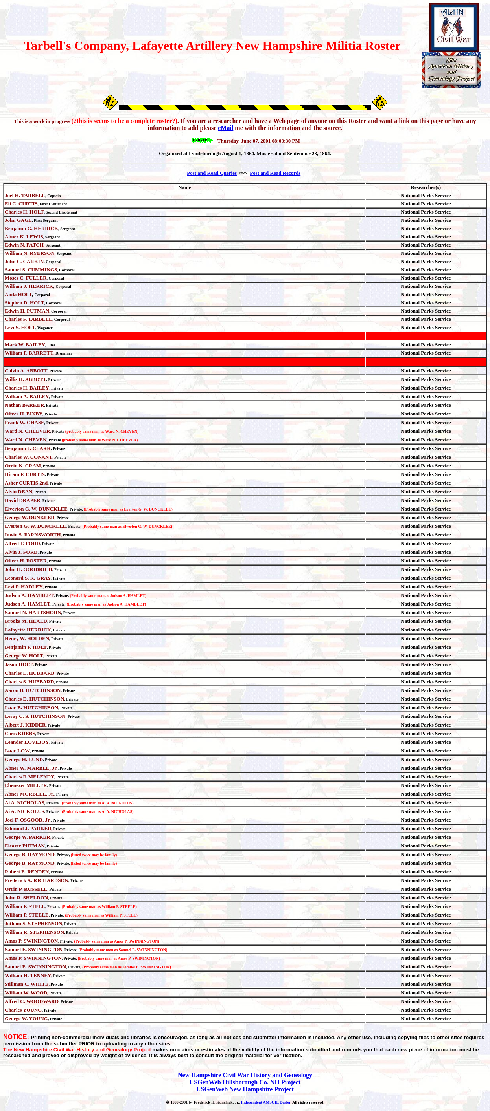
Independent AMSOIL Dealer (265, 1102)
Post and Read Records (275, 173)
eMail (225, 127)
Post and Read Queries (212, 173)
